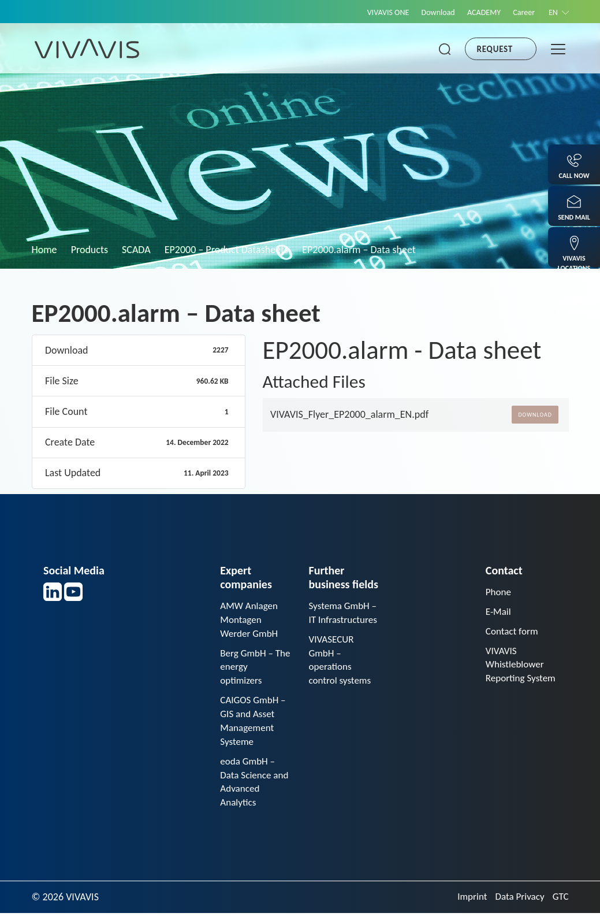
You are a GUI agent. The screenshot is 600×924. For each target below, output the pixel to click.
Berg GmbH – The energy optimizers (248, 670)
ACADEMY (476, 12)
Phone (499, 592)
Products (89, 249)
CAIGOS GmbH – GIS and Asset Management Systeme (254, 727)
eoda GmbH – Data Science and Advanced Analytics (249, 791)
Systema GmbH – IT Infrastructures (340, 620)
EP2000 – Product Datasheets (226, 249)
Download (426, 12)
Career (519, 12)
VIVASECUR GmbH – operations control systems (341, 678)
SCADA (136, 249)
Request (495, 49)
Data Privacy (517, 907)
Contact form (513, 632)
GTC (559, 907)
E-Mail (499, 612)
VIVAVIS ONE (371, 12)
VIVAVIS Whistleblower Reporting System (516, 675)
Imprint (467, 907)
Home (44, 249)
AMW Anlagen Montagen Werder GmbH (250, 620)
